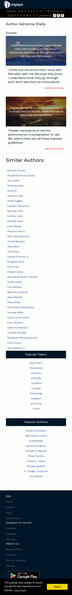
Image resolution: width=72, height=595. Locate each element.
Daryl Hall (13, 266)
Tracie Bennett (16, 241)
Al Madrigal (36, 440)
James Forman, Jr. (18, 256)
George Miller (15, 312)
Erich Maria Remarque (20, 307)
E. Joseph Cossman (36, 471)
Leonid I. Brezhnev (18, 206)
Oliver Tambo (36, 456)
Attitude (36, 378)
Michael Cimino (16, 170)
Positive (36, 373)
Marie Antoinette (36, 430)
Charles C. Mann (36, 461)
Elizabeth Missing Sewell (22, 337)
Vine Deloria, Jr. (16, 348)
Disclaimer (11, 555)
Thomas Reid (15, 185)
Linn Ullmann (15, 322)
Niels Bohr (13, 246)
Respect (36, 398)
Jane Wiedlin (15, 297)
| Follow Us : (46, 15)
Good (36, 408)
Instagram (11, 534)
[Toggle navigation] (64, 4)
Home (9, 501)
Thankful (36, 383)
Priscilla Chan (15, 221)
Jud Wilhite (36, 476)
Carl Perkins (14, 287)
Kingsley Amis (15, 261)
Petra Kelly (13, 302)
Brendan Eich (15, 211)
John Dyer (13, 251)
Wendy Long (15, 195)
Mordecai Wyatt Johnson (22, 277)
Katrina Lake (15, 216)
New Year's (36, 363)
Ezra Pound (14, 342)
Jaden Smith (14, 282)
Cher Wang (14, 226)
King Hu (12, 190)
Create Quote (13, 518)
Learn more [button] (20, 590)
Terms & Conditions (16, 560)
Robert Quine (15, 272)
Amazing (36, 403)
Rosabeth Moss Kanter (21, 175)
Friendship (36, 393)
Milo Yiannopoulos (18, 236)
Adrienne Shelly (54, 88)
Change (36, 388)
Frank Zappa (14, 201)
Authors (10, 507)
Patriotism (36, 368)
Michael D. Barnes (36, 451)
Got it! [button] (57, 587)
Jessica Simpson (36, 446)
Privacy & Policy (14, 549)
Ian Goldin (13, 180)
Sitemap (10, 566)
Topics (9, 512)
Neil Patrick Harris (36, 435)
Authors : (12, 11)
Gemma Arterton (17, 327)
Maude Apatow (36, 466)
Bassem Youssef (17, 292)
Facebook (11, 528)
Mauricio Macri (16, 231)
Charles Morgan (16, 332)
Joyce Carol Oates (18, 317)
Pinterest (10, 539)
